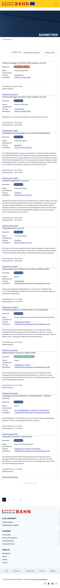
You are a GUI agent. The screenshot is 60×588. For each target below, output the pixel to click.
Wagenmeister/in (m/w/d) (13, 228)
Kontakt (4, 563)
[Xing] (44, 583)
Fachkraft (17, 193)
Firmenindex (6, 535)
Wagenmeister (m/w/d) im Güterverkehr (19, 353)
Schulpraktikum (44, 410)
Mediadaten (6, 553)
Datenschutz (30, 571)
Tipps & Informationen (9, 538)
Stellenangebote (7, 522)
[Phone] (56, 583)
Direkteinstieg (18, 75)
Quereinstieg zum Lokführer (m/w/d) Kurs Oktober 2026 (25, 269)
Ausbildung (18, 145)
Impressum (16, 571)
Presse (4, 556)
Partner (4, 559)
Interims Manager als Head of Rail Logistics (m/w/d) (24, 63)
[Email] (52, 583)
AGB (6, 571)
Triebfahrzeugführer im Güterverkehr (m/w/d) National (25, 310)
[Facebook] (48, 583)
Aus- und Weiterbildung (22, 410)
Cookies (42, 571)
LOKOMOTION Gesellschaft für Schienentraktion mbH (32, 283)
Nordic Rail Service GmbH (22, 147)
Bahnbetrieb (18, 67)
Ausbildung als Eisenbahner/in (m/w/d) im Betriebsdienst (26, 133)
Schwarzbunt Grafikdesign (39, 579)
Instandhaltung (29, 356)
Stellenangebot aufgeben (10, 525)
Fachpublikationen (8, 544)
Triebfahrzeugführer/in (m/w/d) (15, 181)
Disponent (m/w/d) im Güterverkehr (17, 436)
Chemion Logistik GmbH (22, 77)
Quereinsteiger (19, 281)
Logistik (26, 67)
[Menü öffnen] (56, 3)
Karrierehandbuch (8, 541)
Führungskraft (19, 109)
